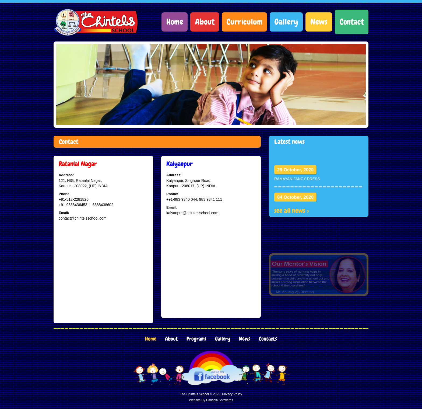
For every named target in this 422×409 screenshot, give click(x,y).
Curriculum (244, 22)
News (319, 22)
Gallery (286, 22)
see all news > (291, 210)
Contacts (268, 338)
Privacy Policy (232, 394)
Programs (196, 338)
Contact (352, 22)
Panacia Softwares (219, 400)
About (204, 22)
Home (174, 22)
